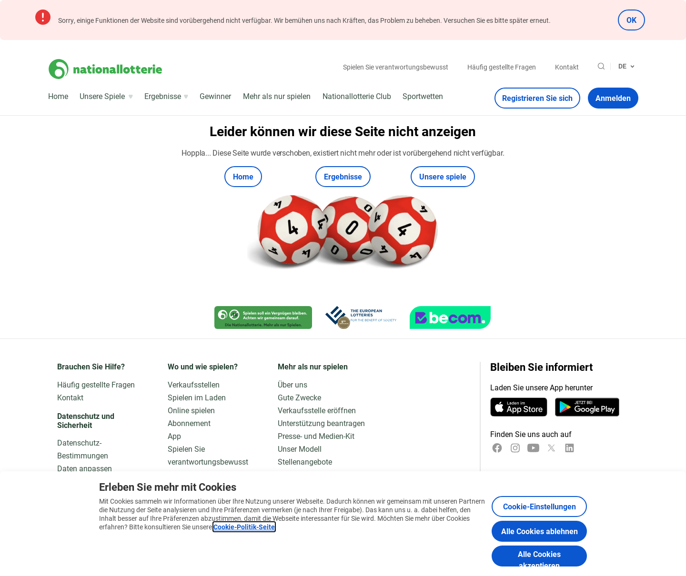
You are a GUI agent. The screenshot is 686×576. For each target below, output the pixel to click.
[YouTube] (533, 448)
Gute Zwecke (299, 397)
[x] (551, 448)
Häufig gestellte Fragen (501, 66)
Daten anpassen (84, 468)
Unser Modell (300, 449)
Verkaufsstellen (194, 384)
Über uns (292, 384)
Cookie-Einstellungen (539, 506)
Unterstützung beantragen (321, 423)
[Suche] (601, 66)
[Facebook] (497, 448)
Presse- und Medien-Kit (316, 436)
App (174, 436)
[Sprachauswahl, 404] (626, 66)
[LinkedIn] (569, 448)
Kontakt (567, 66)
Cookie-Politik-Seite (244, 526)
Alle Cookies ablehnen (539, 531)
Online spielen (191, 410)
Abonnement (189, 423)
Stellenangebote (305, 462)
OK (631, 20)
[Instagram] (515, 448)
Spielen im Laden (197, 397)
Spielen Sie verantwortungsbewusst (395, 66)
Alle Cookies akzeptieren (539, 557)
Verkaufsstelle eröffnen (317, 410)
